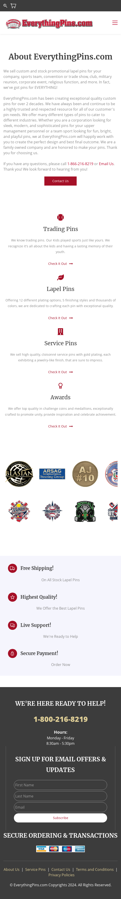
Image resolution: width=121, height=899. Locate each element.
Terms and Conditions (95, 869)
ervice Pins (36, 869)
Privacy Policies (61, 874)
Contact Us (60, 869)
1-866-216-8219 (80, 163)
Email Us (106, 163)
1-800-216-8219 (60, 719)
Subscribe (60, 818)
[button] (60, 181)
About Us (12, 869)
